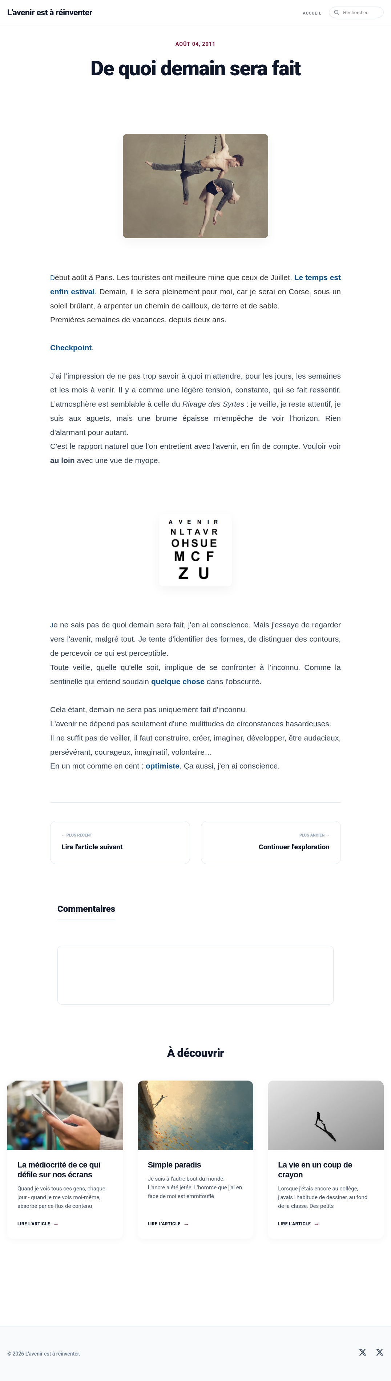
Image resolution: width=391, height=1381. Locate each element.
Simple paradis (174, 1164)
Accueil (311, 13)
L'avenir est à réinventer (51, 12)
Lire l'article (38, 1224)
